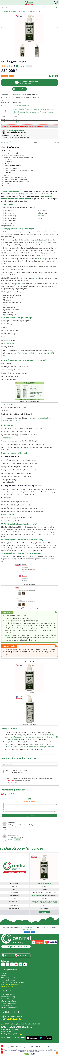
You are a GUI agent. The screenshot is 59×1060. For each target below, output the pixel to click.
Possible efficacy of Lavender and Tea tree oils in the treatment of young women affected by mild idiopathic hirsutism (31, 737)
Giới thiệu (4, 973)
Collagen (20, 284)
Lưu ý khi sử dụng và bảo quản (12, 165)
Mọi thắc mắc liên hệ (11, 1012)
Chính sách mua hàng (8, 997)
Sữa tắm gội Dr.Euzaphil (10, 191)
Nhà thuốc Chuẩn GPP (8, 978)
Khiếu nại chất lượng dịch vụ (10, 984)
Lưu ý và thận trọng (11, 168)
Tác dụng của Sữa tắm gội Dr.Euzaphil (14, 153)
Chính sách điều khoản (8, 994)
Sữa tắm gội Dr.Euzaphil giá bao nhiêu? (15, 177)
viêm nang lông (9, 343)
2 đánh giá (21, 66)
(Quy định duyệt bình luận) (10, 794)
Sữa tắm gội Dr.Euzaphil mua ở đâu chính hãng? (18, 179)
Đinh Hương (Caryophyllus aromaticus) (29, 111)
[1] (12, 632)
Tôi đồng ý (26, 931)
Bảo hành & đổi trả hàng (8, 1001)
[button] (28, 916)
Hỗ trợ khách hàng (10, 970)
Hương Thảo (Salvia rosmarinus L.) (45, 903)
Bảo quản (9, 172)
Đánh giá (56, 142)
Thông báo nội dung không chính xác (12, 982)
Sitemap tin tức (12, 1008)
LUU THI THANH (11, 1030)
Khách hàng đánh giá (13, 789)
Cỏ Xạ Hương (37, 242)
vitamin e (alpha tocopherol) (40, 901)
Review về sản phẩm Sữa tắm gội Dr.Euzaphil (17, 181)
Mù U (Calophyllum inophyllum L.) (35, 112)
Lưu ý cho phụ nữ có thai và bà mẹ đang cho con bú (20, 170)
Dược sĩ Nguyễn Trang (14, 131)
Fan (7, 955)
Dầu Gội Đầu (16, 122)
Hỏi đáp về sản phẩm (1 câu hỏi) (19, 758)
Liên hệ (3, 976)
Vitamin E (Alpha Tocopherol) (21, 105)
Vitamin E (41, 216)
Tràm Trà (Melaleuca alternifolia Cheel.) (32, 109)
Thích (7, 775)
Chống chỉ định (8, 159)
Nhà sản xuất (7, 175)
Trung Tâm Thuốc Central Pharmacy (43, 1047)
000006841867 (7, 1032)
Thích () (9, 782)
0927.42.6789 (14, 1019)
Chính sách (7, 991)
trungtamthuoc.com (22, 199)
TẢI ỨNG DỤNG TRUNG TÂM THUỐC (13, 1038)
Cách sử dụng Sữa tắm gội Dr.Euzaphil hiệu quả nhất (18, 157)
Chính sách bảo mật (28, 929)
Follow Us (5, 961)
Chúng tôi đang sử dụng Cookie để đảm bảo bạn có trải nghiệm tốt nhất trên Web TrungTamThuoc (28, 928)
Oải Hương (42, 259)
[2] (36, 639)
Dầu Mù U (8, 635)
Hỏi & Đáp (34, 142)
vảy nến (12, 337)
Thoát (33, 931)
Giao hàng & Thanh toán (8, 1003)
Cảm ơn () (17, 827)
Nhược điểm (8, 186)
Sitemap (3, 1008)
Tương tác (6, 163)
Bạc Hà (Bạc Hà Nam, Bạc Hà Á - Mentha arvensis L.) (27, 108)
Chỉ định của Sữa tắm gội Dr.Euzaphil (14, 155)
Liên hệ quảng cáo (7, 986)
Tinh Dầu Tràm (6, 232)
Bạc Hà (34, 278)
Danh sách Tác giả (6, 1005)
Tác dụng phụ (8, 161)
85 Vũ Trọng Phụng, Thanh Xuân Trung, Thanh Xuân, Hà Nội (23, 1024)
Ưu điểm (7, 183)
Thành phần (7, 151)
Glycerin (41, 218)
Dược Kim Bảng (17, 94)
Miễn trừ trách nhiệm (8, 980)
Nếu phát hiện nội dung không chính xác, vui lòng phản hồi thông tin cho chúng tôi (26, 126)
